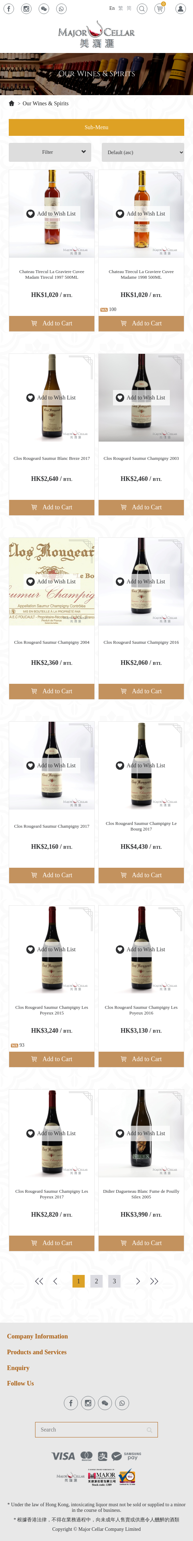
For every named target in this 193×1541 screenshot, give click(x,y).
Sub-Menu (96, 127)
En (112, 8)
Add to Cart (51, 323)
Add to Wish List (52, 214)
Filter (64, 152)
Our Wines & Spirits (45, 103)
